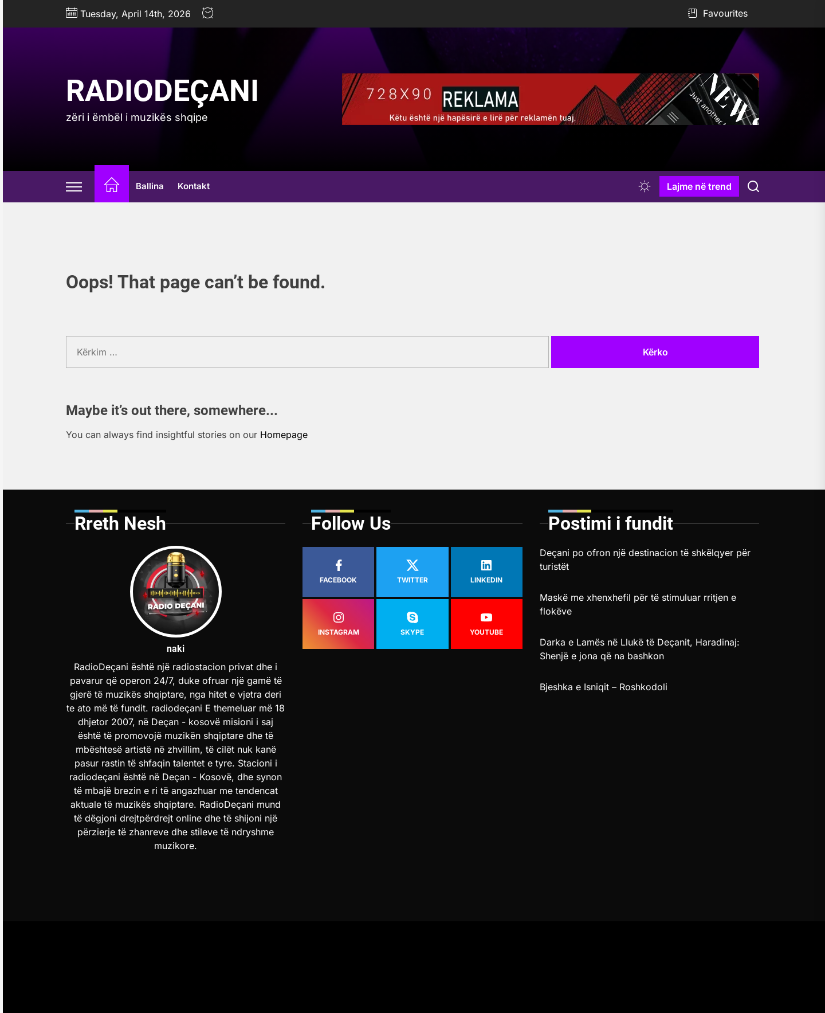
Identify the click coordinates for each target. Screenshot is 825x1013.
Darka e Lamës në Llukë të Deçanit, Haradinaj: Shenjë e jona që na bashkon (640, 649)
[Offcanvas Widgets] (74, 186)
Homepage (284, 434)
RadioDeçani (162, 90)
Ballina (150, 186)
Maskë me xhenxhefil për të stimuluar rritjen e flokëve (638, 604)
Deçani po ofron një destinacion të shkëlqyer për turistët (645, 559)
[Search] (753, 186)
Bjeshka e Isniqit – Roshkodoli (603, 687)
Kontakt (194, 186)
